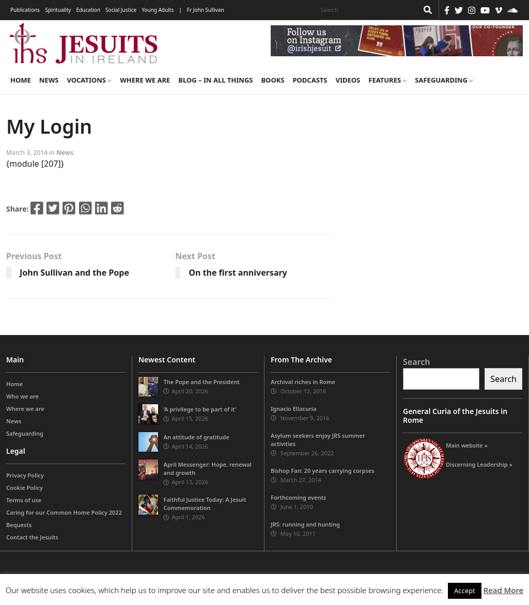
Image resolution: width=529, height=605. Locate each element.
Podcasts (309, 80)
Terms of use (23, 500)
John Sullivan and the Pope (74, 272)
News (49, 80)
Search (416, 362)
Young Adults (158, 9)
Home (20, 80)
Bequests (19, 525)
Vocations (89, 80)
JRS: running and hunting (305, 524)
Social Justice (120, 9)
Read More (503, 590)
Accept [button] (464, 590)
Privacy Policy (25, 475)
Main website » (467, 445)
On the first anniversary (238, 272)
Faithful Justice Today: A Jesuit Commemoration (204, 504)
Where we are (145, 80)
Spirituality (58, 9)
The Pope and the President (201, 382)
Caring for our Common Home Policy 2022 (64, 512)
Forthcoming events (298, 497)
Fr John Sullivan (205, 9)
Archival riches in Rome (303, 382)
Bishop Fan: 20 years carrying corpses (323, 470)
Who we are (22, 396)
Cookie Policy (24, 487)
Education (88, 9)
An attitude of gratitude (196, 437)
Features (387, 80)
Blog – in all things (215, 80)
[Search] (367, 10)
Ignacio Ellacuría (293, 408)
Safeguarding (444, 80)
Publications (25, 9)
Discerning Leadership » (479, 464)
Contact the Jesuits (32, 537)
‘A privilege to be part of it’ (199, 409)
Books (272, 80)
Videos (348, 80)
